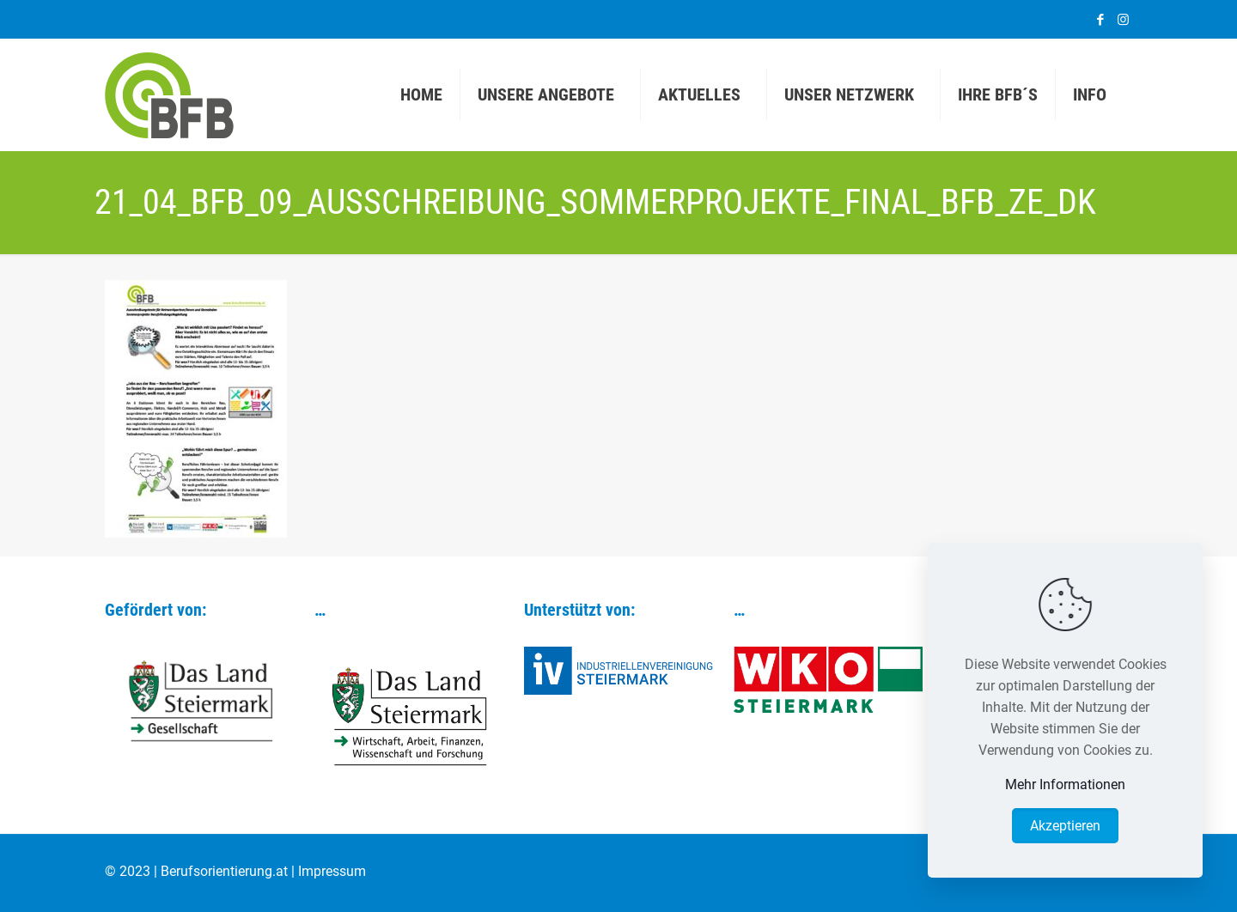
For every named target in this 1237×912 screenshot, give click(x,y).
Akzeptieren (1065, 826)
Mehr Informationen (1065, 784)
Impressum (332, 871)
